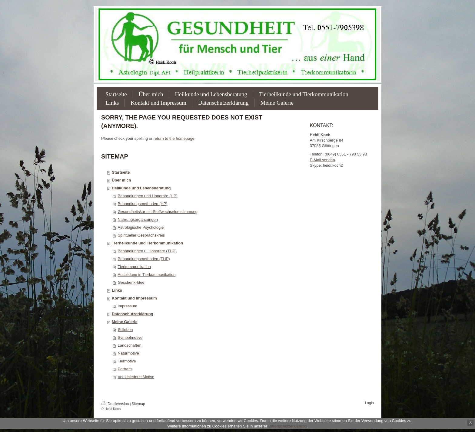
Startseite (121, 172)
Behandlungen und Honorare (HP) (148, 196)
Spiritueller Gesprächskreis (141, 235)
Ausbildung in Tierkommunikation (147, 274)
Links (117, 290)
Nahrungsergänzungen (138, 219)
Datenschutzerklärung (132, 314)
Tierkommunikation (134, 266)
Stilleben (125, 329)
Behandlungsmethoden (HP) (143, 203)
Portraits (125, 369)
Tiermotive (127, 361)
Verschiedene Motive (136, 377)
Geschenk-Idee (131, 282)
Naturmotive (128, 353)
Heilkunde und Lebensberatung (141, 188)
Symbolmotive (130, 337)
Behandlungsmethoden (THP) (144, 259)
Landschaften (129, 345)
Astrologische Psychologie (141, 227)
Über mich (121, 180)
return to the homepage (174, 138)
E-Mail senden (322, 160)
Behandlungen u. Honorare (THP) (147, 251)
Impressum (127, 306)
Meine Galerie (125, 321)
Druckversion (115, 404)
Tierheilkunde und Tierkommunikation (147, 243)
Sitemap (138, 404)
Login (369, 403)
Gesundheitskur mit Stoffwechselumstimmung (158, 211)
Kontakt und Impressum (134, 298)
